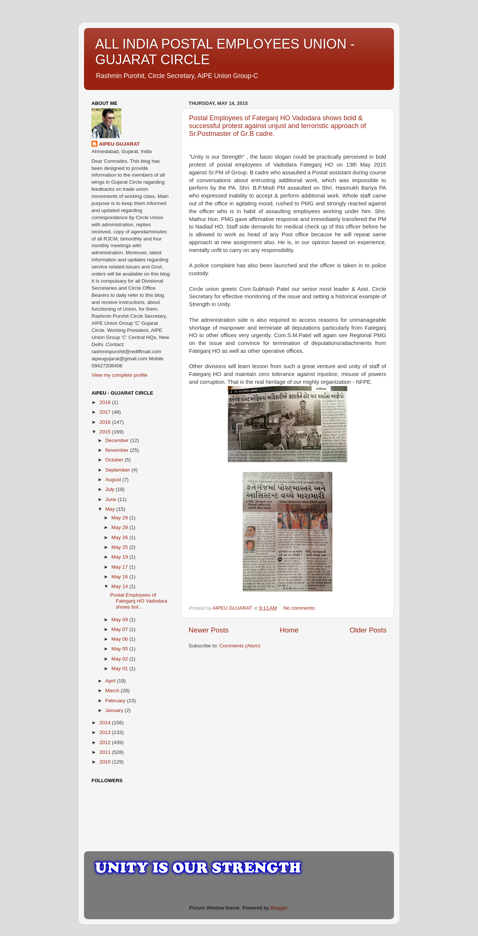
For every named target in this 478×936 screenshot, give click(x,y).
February (116, 700)
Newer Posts (209, 630)
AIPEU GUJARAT (119, 144)
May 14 (120, 586)
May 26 (120, 537)
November (117, 450)
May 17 (120, 567)
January (115, 710)
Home (289, 630)
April (111, 681)
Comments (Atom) (240, 646)
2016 (105, 422)
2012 (105, 742)
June (111, 499)
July (110, 489)
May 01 (120, 668)
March (113, 690)
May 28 (120, 527)
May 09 (120, 619)
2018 (105, 402)
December (117, 440)
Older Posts (368, 630)
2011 (105, 752)
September (118, 470)
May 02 (120, 659)
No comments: (300, 608)
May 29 (120, 517)
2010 (105, 762)
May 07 (120, 629)
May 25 (120, 547)
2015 (105, 432)
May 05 (120, 649)
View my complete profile (119, 375)
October (115, 460)
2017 (105, 412)
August (113, 479)
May (110, 509)
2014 (105, 722)
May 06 (120, 639)
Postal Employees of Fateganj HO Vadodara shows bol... (138, 601)
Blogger (279, 908)
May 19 (120, 557)
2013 (105, 732)
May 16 (120, 576)
